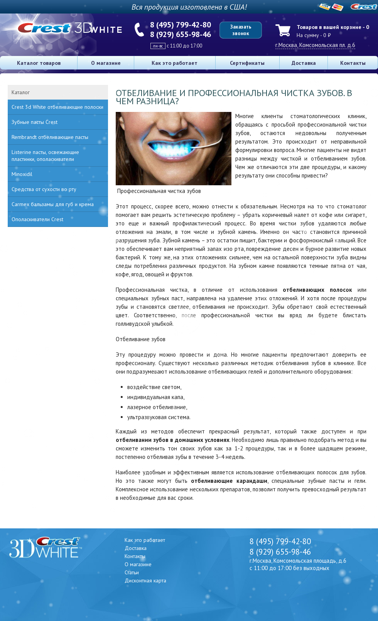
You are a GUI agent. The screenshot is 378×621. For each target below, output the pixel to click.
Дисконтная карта (145, 580)
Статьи (132, 572)
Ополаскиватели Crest (37, 219)
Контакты (353, 62)
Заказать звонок (240, 30)
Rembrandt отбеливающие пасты (50, 137)
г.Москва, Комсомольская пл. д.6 (315, 45)
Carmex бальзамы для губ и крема (53, 204)
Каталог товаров (39, 62)
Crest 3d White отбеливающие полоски (57, 106)
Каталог (21, 92)
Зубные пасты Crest (34, 121)
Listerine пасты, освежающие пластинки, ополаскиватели (45, 155)
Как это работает (174, 62)
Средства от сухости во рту (44, 189)
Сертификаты (247, 62)
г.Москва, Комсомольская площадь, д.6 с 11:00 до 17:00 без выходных (298, 564)
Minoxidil (22, 174)
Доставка (304, 62)
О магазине (106, 62)
